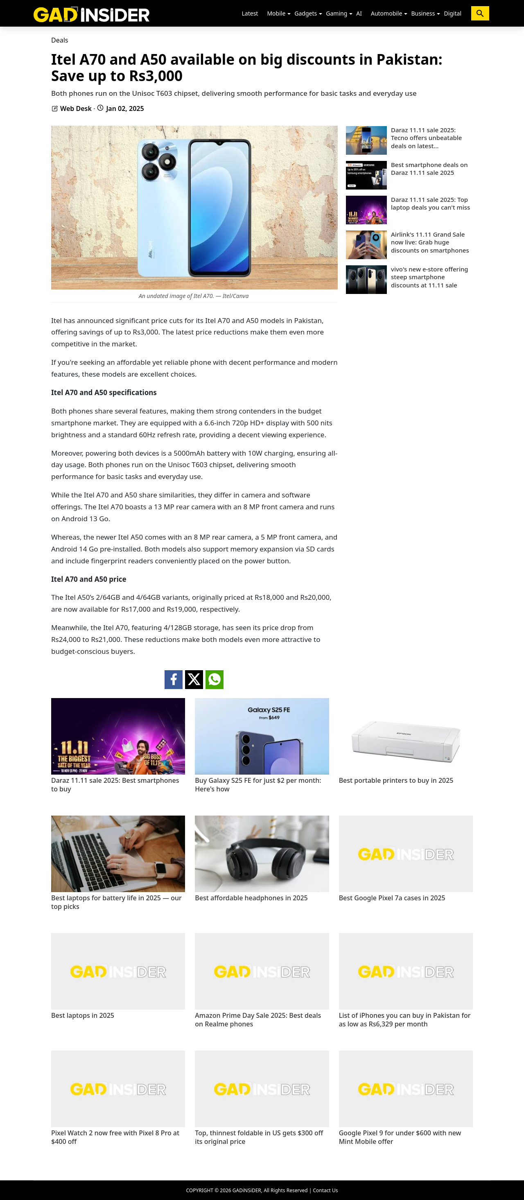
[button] (289, 13)
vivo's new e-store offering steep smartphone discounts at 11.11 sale (429, 277)
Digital (452, 13)
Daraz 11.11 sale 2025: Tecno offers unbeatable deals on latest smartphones (426, 138)
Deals (59, 40)
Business (423, 13)
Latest (250, 13)
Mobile (276, 13)
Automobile (386, 13)
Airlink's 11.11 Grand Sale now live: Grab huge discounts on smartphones (430, 242)
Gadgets (305, 13)
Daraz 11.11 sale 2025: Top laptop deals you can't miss (430, 204)
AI (359, 13)
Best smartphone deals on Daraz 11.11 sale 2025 (429, 169)
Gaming (336, 13)
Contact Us (325, 1190)
